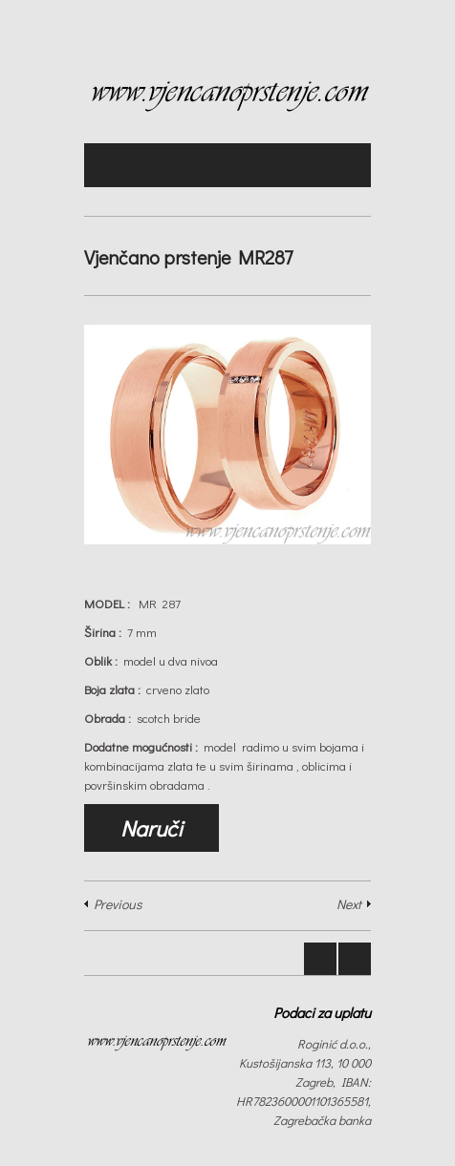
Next (348, 904)
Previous (117, 904)
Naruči (151, 828)
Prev (320, 959)
